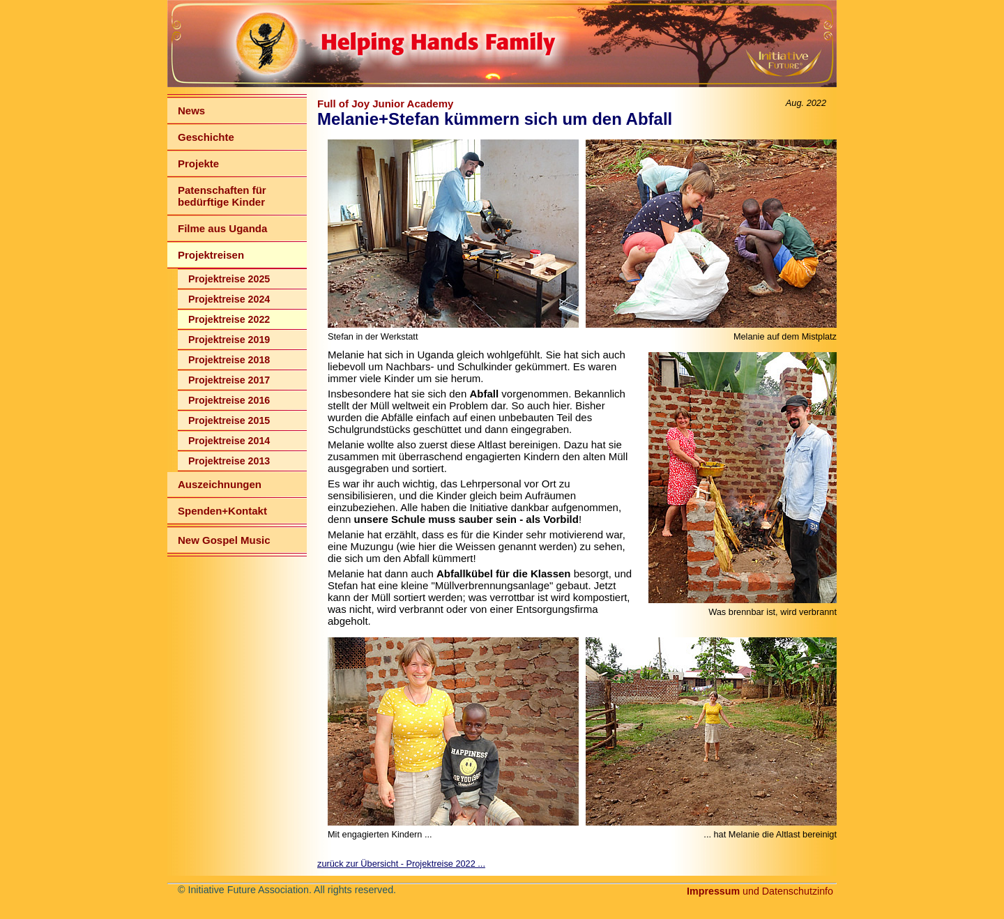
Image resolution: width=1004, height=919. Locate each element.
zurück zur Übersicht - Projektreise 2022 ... (401, 863)
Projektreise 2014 (229, 440)
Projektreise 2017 (229, 380)
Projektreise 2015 (229, 420)
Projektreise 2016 (229, 400)
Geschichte (206, 137)
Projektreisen (211, 255)
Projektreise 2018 (229, 359)
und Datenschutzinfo (760, 891)
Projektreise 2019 (229, 339)
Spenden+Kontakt (222, 511)
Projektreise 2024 (229, 299)
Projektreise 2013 (229, 460)
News (191, 110)
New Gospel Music (224, 540)
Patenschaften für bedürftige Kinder (222, 196)
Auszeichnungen (219, 484)
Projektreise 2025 (229, 278)
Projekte (198, 163)
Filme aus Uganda (222, 228)
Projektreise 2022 (229, 319)
